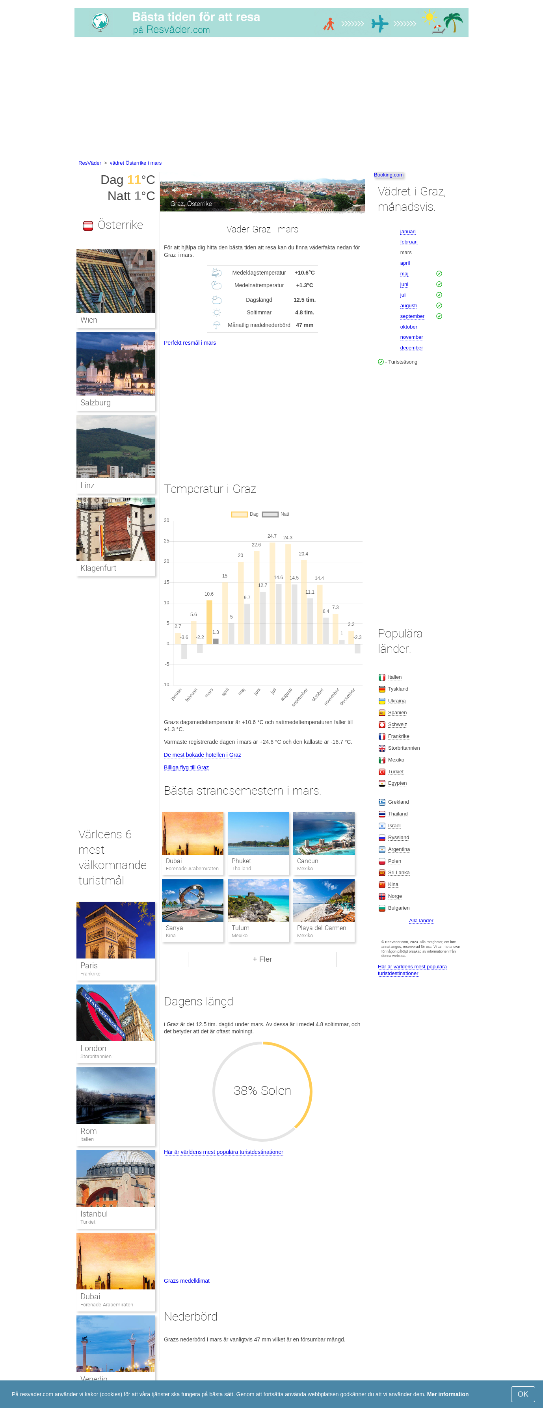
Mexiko (396, 760)
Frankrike (90, 974)
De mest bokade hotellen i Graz (202, 755)
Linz (87, 485)
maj (404, 274)
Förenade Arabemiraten (106, 1305)
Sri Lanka (399, 872)
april (405, 263)
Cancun (307, 861)
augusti (408, 305)
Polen (394, 861)
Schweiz (397, 724)
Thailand (398, 814)
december (411, 348)
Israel (394, 825)
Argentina (399, 849)
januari (408, 231)
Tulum (240, 928)
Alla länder (421, 920)
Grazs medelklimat (187, 1281)
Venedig (94, 1379)
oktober (408, 327)
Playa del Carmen (321, 928)
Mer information (448, 1394)
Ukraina (397, 701)
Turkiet (87, 1222)
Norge (395, 896)
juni (404, 284)
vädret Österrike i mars (136, 163)
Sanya (174, 928)
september (412, 316)
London (93, 1048)
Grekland (398, 802)
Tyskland (398, 689)
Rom (88, 1131)
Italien (87, 1139)
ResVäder (89, 163)
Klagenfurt (98, 568)
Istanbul (94, 1214)
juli (403, 295)
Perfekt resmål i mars (190, 343)
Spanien (397, 712)
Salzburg (95, 402)
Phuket (241, 861)
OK (523, 1394)
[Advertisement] (271, 100)
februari (409, 242)
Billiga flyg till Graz (186, 767)
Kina (393, 884)
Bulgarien (399, 908)
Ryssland (398, 837)
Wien (88, 320)
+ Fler (262, 959)
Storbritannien (96, 1056)
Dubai (174, 861)
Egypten (397, 783)
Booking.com (389, 175)
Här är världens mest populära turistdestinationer (223, 1152)
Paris (89, 965)
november (411, 337)
